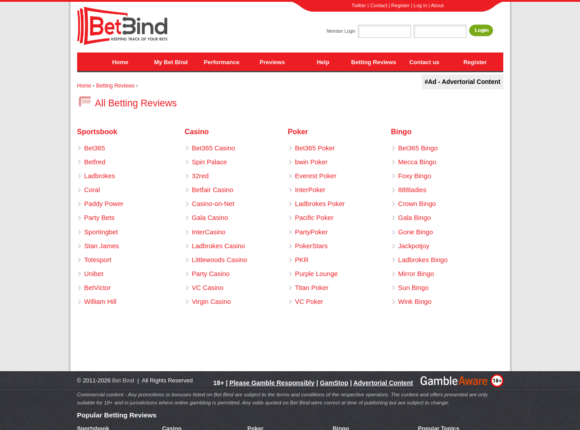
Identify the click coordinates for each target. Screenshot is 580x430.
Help (323, 62)
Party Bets (99, 217)
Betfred (94, 162)
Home (120, 62)
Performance (221, 62)
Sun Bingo (413, 287)
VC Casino (207, 287)
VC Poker (309, 301)
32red (200, 176)
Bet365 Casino (213, 148)
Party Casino (211, 273)
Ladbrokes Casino (218, 246)
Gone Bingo (415, 232)
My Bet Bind (171, 62)
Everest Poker (315, 176)
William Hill (100, 301)
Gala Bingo (414, 217)
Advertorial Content (383, 382)
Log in (420, 5)
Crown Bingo (417, 203)
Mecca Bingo (417, 162)
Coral (92, 189)
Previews (272, 62)
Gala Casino (210, 217)
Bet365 (94, 148)
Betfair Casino (212, 189)
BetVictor (97, 287)
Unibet (94, 273)
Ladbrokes (99, 176)
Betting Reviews (373, 62)
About (437, 5)
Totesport (98, 259)
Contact (378, 5)
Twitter (359, 5)
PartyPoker (311, 232)
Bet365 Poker (315, 148)
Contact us (424, 62)
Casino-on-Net (213, 203)
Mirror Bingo (416, 273)
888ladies (412, 189)
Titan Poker (312, 287)
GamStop (334, 382)
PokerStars (311, 246)
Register (400, 5)
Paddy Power (104, 203)
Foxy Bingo (415, 176)
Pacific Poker (314, 217)
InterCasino (209, 232)
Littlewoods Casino (220, 259)
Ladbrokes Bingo (423, 259)
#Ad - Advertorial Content (462, 81)
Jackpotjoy (414, 246)
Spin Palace (209, 162)
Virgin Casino (211, 301)
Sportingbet (101, 232)
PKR (302, 259)
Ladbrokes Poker (320, 203)
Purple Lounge (316, 273)
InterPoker (310, 189)
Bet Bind (123, 380)
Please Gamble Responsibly (271, 382)
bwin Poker (311, 162)
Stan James (101, 246)
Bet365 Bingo (418, 148)
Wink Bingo (415, 301)
